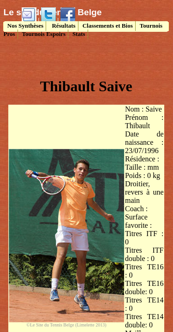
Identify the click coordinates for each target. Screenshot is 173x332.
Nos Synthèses (25, 25)
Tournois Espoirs (44, 33)
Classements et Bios (108, 25)
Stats (78, 33)
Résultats (63, 25)
